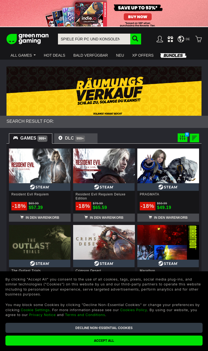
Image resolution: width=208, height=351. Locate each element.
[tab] (30, 138)
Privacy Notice (42, 315)
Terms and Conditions (85, 315)
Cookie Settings (35, 310)
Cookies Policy (133, 310)
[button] (23, 55)
